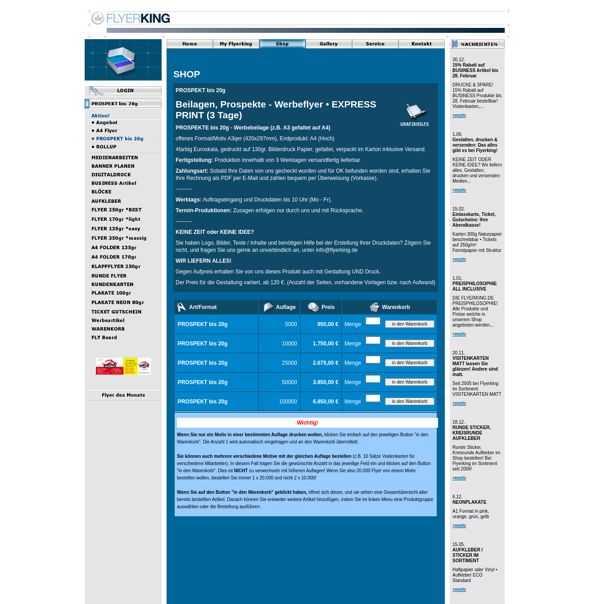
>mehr (459, 115)
